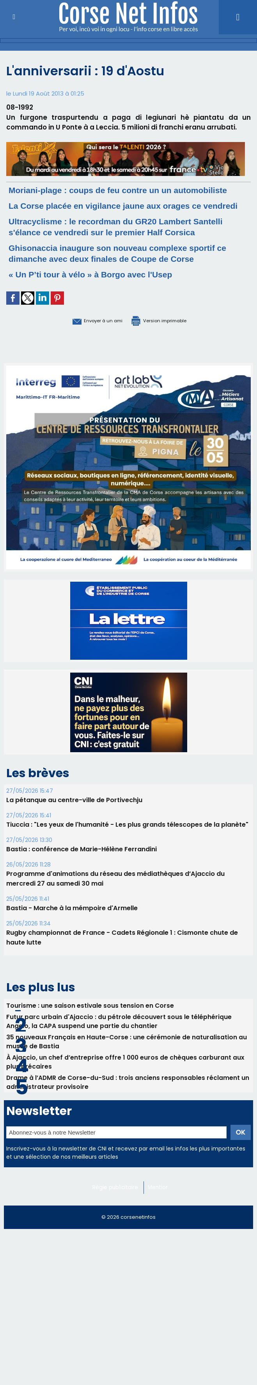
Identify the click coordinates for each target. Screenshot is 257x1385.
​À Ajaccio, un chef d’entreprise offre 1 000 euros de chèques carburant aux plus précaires (126, 1098)
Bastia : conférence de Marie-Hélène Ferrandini (81, 881)
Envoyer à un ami (85, 352)
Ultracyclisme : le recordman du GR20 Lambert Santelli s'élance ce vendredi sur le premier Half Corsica (114, 254)
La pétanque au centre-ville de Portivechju (74, 832)
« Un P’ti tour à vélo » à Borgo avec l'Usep (102, 307)
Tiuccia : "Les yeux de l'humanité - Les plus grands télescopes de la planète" (127, 856)
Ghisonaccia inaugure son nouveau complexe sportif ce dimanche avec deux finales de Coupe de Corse (126, 286)
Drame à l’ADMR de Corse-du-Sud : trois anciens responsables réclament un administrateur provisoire (128, 1120)
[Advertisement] (128, 1329)
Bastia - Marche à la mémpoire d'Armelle (71, 940)
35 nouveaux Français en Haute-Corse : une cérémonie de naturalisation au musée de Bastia (127, 1076)
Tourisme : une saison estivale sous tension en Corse (90, 1037)
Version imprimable (168, 352)
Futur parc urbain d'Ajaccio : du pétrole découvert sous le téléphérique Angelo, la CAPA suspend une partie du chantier (119, 1054)
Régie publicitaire (116, 1226)
